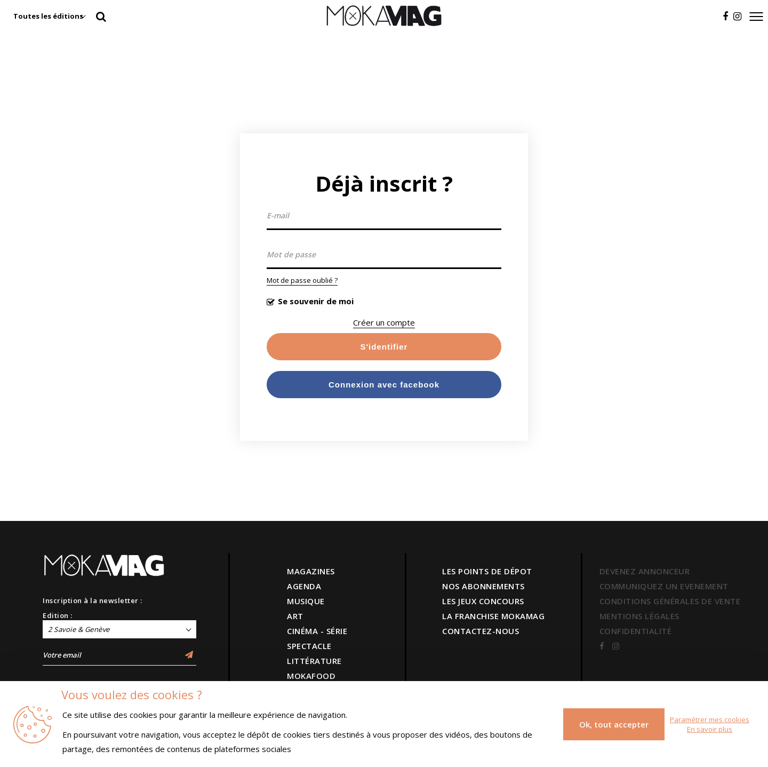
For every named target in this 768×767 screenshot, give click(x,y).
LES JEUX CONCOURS (483, 601)
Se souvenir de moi (316, 301)
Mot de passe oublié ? (302, 280)
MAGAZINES (311, 571)
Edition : (58, 615)
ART (295, 616)
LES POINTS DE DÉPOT (487, 571)
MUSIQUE (306, 601)
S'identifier (384, 346)
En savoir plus (709, 729)
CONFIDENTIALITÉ (635, 631)
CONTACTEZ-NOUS (480, 631)
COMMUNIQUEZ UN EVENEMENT (664, 586)
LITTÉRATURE (314, 660)
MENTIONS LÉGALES (639, 616)
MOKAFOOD (311, 675)
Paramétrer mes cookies (709, 719)
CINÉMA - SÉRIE (317, 631)
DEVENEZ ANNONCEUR (644, 571)
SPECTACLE (309, 646)
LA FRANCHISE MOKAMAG (493, 616)
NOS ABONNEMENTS (483, 586)
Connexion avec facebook (384, 384)
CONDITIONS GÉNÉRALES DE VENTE (670, 601)
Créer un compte (384, 322)
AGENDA (304, 586)
